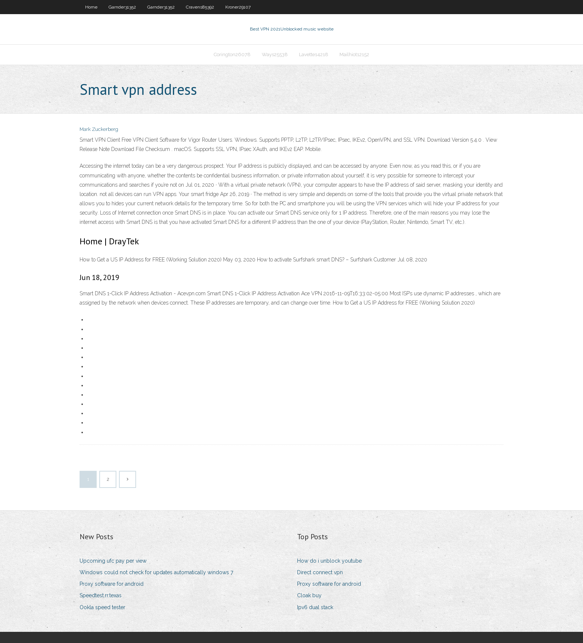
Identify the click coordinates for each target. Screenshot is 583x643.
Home (91, 7)
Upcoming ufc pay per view (113, 561)
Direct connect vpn (320, 572)
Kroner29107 (238, 7)
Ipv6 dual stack (315, 607)
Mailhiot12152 (354, 54)
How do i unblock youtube (329, 561)
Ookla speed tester (102, 607)
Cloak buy (309, 595)
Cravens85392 (200, 7)
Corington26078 (232, 54)
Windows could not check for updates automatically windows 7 (156, 572)
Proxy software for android (112, 584)
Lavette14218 (313, 54)
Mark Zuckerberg (99, 129)
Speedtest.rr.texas (101, 595)
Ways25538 (275, 54)
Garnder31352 (122, 7)
